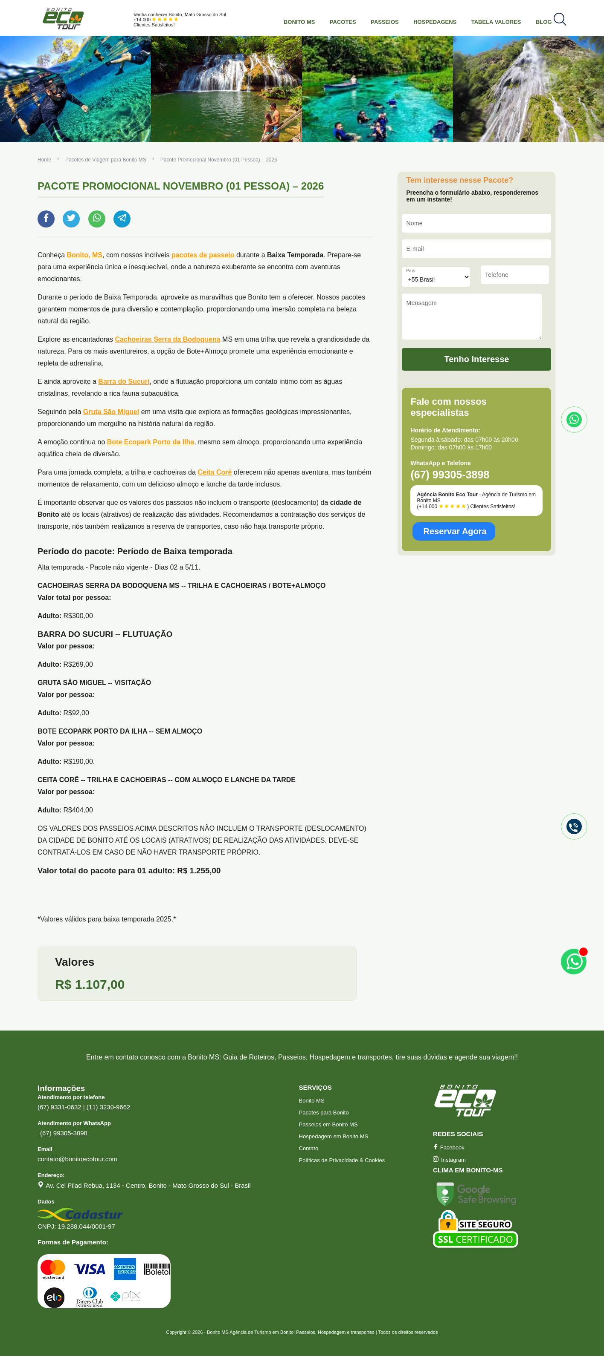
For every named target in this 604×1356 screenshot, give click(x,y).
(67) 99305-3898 (63, 1133)
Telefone (496, 274)
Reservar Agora (454, 537)
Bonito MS (299, 22)
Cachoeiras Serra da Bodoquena (167, 339)
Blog (544, 22)
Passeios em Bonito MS (328, 1124)
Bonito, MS (85, 255)
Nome (414, 223)
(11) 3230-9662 (109, 1107)
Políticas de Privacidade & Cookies (342, 1160)
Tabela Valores (496, 22)
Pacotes (343, 22)
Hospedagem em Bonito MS (334, 1136)
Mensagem (421, 302)
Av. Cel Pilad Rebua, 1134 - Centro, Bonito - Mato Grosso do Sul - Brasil (148, 1185)
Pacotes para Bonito (324, 1112)
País (410, 270)
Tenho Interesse (476, 365)
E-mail (415, 248)
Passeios (385, 22)
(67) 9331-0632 (59, 1107)
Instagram (449, 1160)
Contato (309, 1148)
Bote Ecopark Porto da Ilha (150, 442)
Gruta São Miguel (111, 411)
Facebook (449, 1147)
